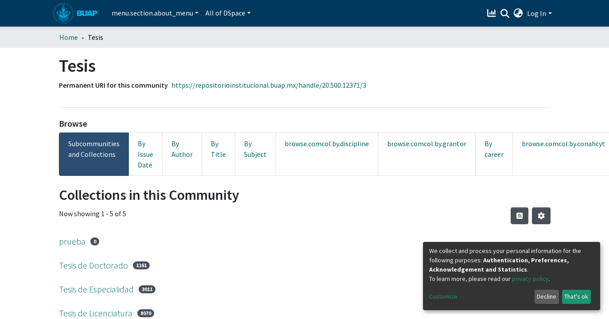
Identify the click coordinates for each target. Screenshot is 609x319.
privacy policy (530, 279)
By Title (218, 149)
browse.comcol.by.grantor (426, 143)
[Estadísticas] (492, 13)
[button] (518, 13)
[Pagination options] (541, 215)
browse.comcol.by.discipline (327, 143)
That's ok (576, 296)
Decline (546, 296)
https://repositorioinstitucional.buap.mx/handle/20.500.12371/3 (268, 85)
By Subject (255, 149)
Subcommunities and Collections (94, 149)
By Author (182, 149)
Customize (443, 296)
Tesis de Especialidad (96, 289)
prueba (72, 241)
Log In (536, 13)
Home (68, 37)
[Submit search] (505, 13)
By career (494, 149)
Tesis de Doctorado (93, 265)
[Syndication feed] (519, 215)
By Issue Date (145, 154)
